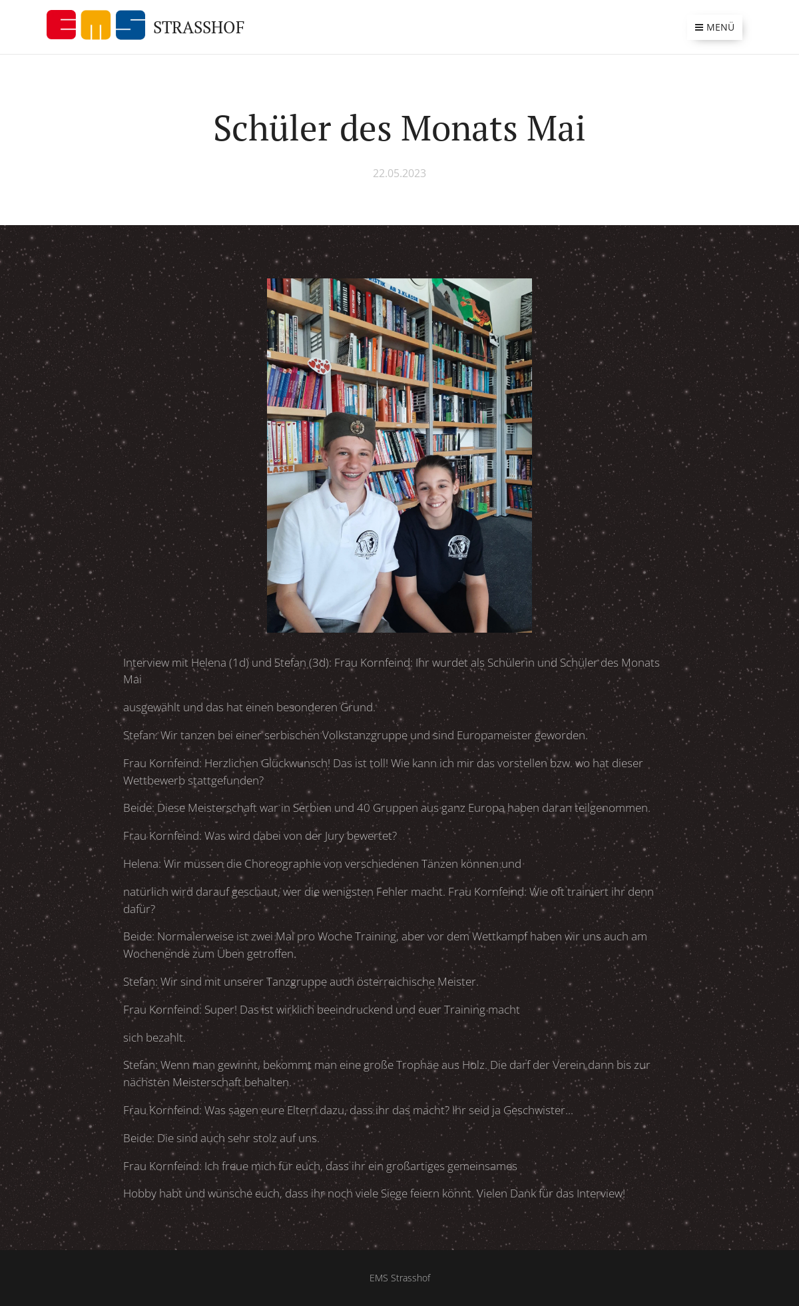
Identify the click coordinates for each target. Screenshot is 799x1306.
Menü (714, 27)
